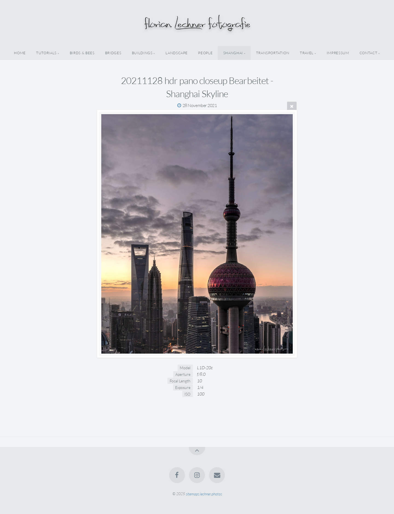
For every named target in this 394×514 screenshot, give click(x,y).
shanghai (233, 53)
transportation (272, 53)
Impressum (338, 53)
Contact (368, 53)
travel (307, 53)
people (205, 53)
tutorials (46, 53)
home (20, 53)
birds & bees (82, 53)
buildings (142, 53)
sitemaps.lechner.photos (204, 493)
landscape (177, 53)
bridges (113, 53)
